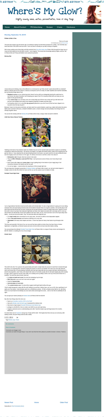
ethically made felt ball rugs (19, 303)
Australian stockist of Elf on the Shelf (22, 301)
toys (14, 319)
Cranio (59, 27)
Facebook (19, 313)
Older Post (64, 402)
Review (10, 319)
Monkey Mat (24, 113)
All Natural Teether (31, 168)
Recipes (49, 27)
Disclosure (71, 27)
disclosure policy (65, 42)
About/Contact (20, 27)
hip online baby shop (41, 49)
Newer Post (9, 402)
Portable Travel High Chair (27, 229)
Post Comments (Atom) (18, 406)
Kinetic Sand (27, 295)
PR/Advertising (36, 27)
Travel (17, 319)
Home (7, 27)
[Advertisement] (36, 387)
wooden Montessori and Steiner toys (31, 305)
